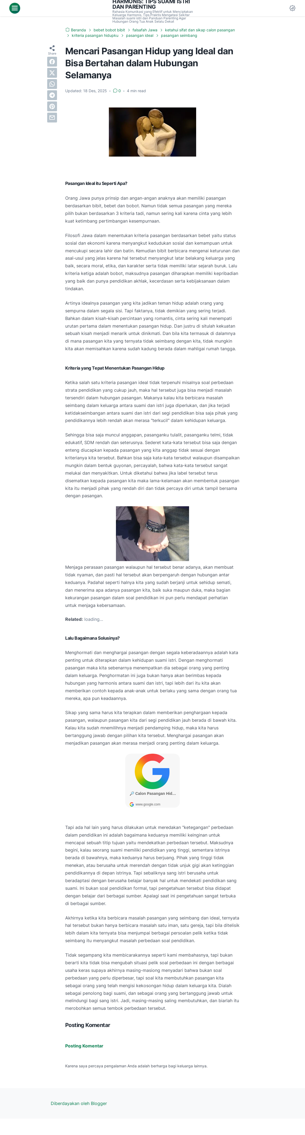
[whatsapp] (52, 84)
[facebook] (52, 62)
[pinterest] (52, 106)
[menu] (14, 8)
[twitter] (52, 73)
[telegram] (52, 95)
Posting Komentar (84, 1046)
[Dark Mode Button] (292, 8)
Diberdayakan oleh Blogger (79, 1103)
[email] (52, 117)
